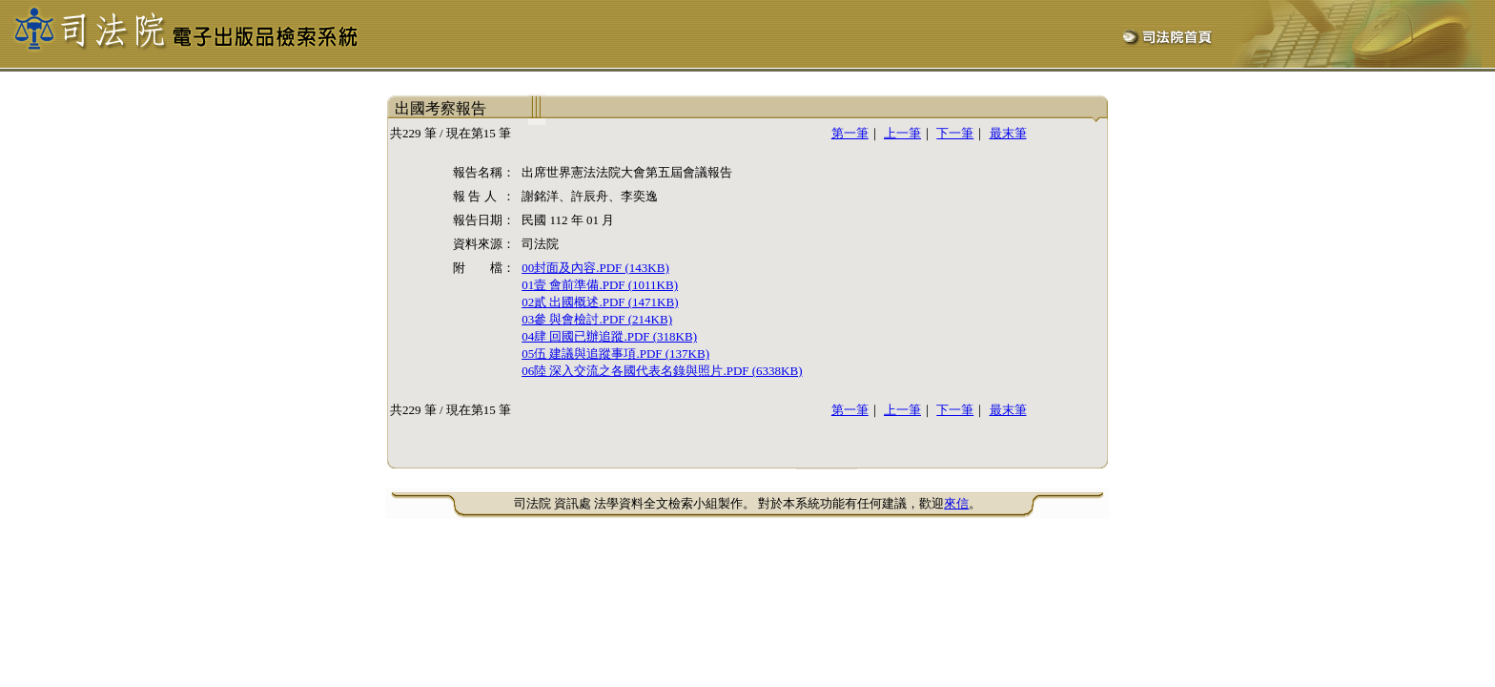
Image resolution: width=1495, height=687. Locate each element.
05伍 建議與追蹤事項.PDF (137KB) (615, 353)
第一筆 (850, 133)
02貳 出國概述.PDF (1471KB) (600, 302)
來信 (956, 503)
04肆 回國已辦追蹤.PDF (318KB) (609, 336)
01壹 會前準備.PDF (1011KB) (600, 285)
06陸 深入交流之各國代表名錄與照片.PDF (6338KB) (662, 371)
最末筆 (1008, 133)
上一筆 (902, 133)
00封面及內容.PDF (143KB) (595, 267)
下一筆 (954, 133)
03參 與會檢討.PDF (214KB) (597, 319)
